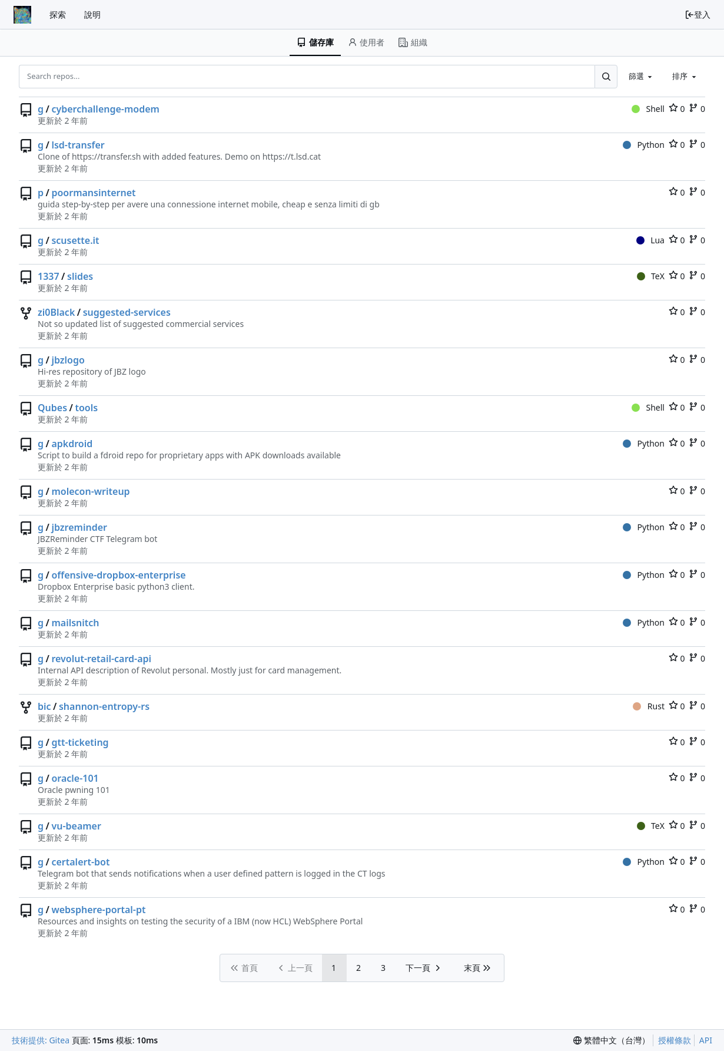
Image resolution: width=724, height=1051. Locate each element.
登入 (697, 14)
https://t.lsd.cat (292, 156)
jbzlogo (67, 360)
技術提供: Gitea (40, 1040)
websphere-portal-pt (98, 910)
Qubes (52, 408)
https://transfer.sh (106, 156)
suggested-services (127, 312)
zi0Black (56, 312)
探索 (57, 14)
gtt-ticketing (79, 742)
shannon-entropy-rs (104, 706)
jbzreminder (79, 527)
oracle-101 (74, 778)
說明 (92, 14)
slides (80, 276)
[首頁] (22, 14)
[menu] (611, 1040)
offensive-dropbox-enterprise (118, 575)
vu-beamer (76, 826)
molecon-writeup (90, 491)
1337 (48, 276)
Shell (648, 108)
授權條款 (674, 1040)
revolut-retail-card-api (101, 659)
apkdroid (71, 444)
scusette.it (75, 240)
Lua (650, 240)
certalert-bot (80, 862)
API (705, 1040)
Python (644, 144)
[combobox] (642, 76)
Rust (649, 706)
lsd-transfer (77, 145)
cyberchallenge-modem (105, 109)
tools (86, 408)
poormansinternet (93, 193)
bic (44, 706)
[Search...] (606, 76)
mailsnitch (75, 623)
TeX (651, 276)
